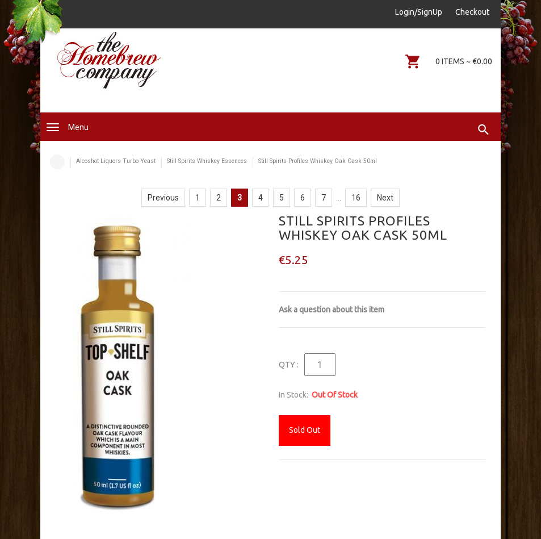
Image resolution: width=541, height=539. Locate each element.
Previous (163, 197)
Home (57, 161)
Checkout (472, 11)
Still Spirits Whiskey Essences (207, 161)
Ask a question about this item (331, 309)
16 (355, 197)
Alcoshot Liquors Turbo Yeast (116, 161)
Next (385, 197)
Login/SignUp (418, 11)
